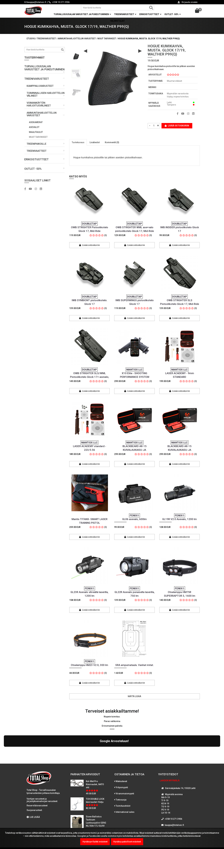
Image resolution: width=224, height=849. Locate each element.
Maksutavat (121, 754)
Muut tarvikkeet (38, 137)
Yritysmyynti (122, 760)
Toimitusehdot (123, 779)
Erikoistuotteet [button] (150, 14)
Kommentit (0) (112, 142)
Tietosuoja (121, 773)
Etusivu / (32, 38)
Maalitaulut (36, 132)
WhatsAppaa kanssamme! (177, 804)
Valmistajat (117, 21)
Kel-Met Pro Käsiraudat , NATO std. (95, 757)
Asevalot (34, 127)
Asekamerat (36, 122)
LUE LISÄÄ (33, 790)
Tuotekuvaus (78, 142)
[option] (76, 56)
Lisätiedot (95, 142)
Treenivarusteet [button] (125, 14)
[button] (44, 68)
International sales (125, 785)
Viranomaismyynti (125, 767)
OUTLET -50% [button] (172, 14)
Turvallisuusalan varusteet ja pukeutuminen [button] (82, 14)
